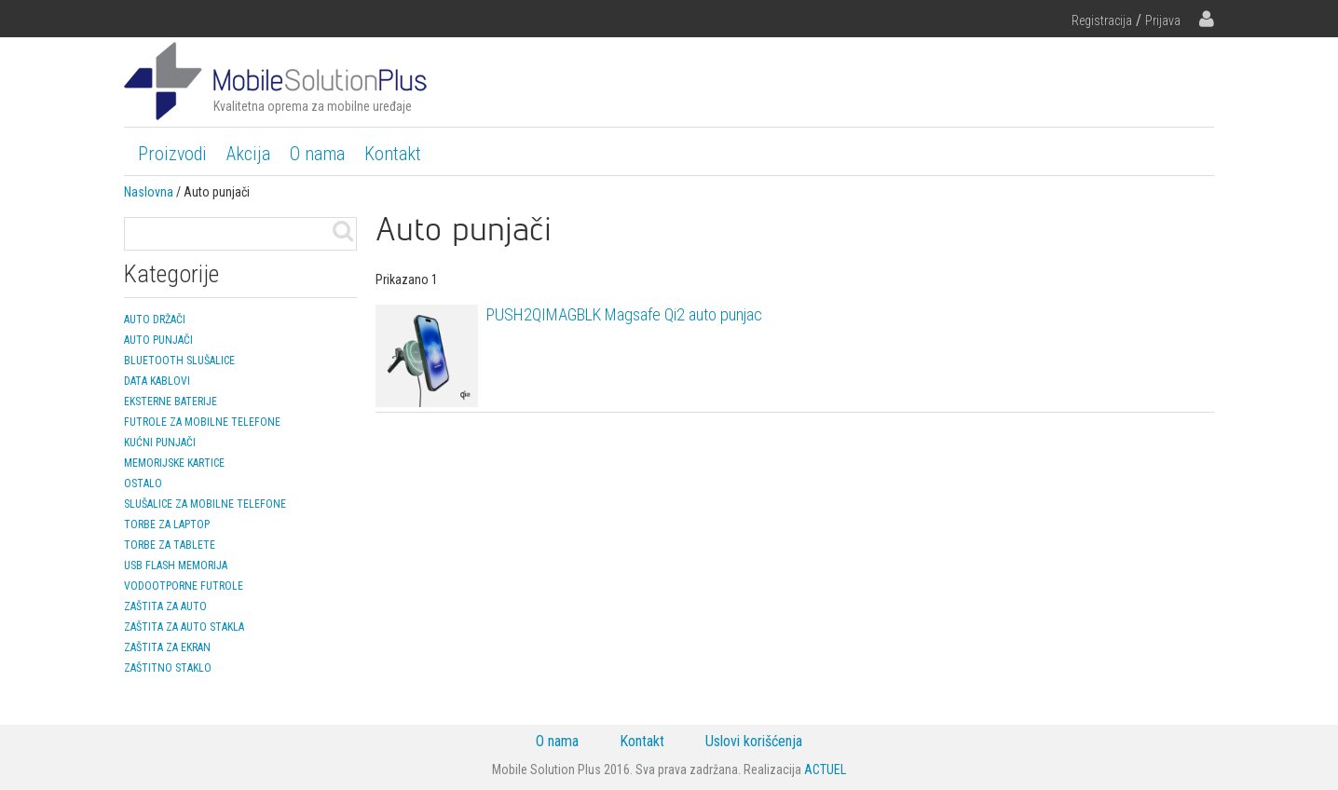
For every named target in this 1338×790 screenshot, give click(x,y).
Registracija (1102, 20)
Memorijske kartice (174, 463)
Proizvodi (172, 154)
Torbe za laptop (167, 524)
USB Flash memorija (175, 565)
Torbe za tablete (169, 545)
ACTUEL (825, 769)
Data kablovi (157, 381)
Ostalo (143, 483)
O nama (317, 154)
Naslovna (148, 191)
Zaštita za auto (165, 606)
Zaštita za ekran (167, 647)
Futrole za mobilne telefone (202, 422)
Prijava (1163, 20)
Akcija (248, 154)
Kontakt (392, 154)
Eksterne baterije (170, 401)
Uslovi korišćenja (753, 741)
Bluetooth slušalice (179, 360)
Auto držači (154, 319)
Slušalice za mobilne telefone (205, 504)
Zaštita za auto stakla (184, 626)
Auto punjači (158, 340)
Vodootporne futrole (183, 585)
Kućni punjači (160, 442)
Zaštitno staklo (168, 667)
